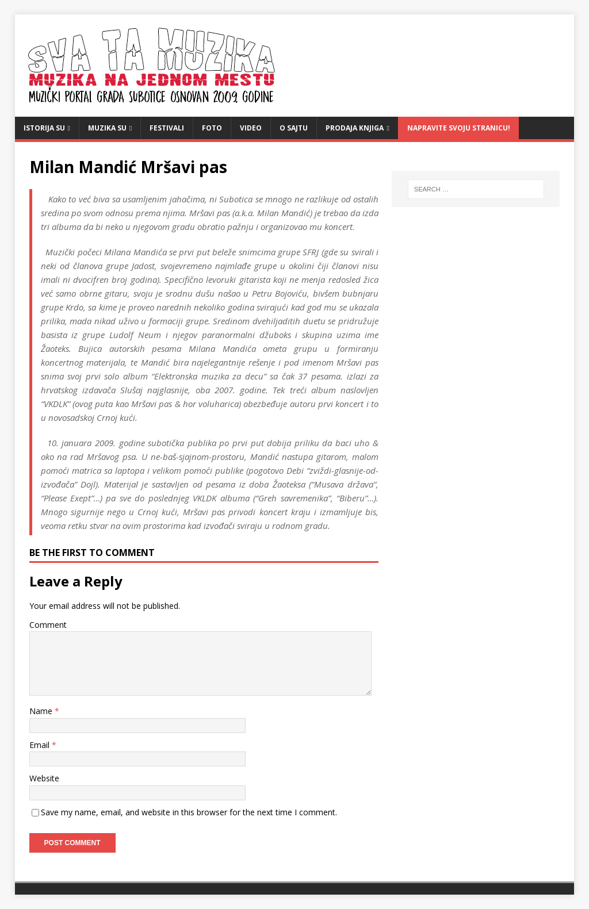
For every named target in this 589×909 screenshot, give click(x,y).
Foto (212, 128)
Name (42, 710)
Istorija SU (44, 128)
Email (40, 744)
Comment (48, 624)
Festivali (167, 128)
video (251, 128)
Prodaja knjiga (355, 128)
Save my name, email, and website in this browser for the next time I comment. (189, 812)
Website (44, 778)
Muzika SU (107, 128)
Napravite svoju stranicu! (458, 128)
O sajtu (294, 128)
